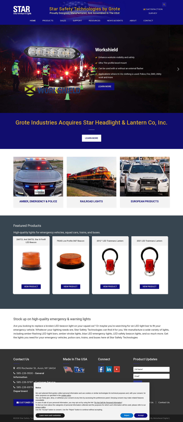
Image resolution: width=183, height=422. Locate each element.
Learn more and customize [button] (50, 415)
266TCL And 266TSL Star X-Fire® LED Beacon (31, 240)
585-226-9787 (25, 382)
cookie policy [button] (66, 395)
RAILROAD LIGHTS (91, 201)
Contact (148, 20)
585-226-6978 (25, 387)
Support (77, 20)
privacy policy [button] (41, 407)
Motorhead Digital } (161, 418)
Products (47, 20)
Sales (63, 20)
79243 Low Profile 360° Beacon (70, 241)
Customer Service (28, 402)
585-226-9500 (25, 373)
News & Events (115, 20)
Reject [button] (126, 415)
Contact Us (164, 402)
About (133, 20)
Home (33, 20)
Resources (94, 20)
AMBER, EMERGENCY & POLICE (38, 201)
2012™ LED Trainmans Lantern (110, 241)
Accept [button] (141, 415)
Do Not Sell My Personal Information (108, 403)
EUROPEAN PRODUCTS (145, 201)
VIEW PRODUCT (31, 286)
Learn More (104, 86)
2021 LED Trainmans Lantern (149, 241)
